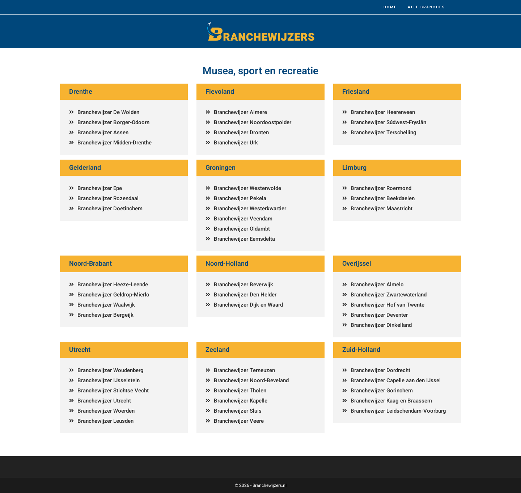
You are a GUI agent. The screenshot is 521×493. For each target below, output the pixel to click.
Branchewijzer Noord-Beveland (251, 380)
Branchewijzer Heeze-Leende (112, 284)
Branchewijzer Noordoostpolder (252, 122)
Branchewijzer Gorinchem (382, 391)
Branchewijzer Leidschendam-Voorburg (398, 411)
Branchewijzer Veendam (243, 219)
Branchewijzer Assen (102, 132)
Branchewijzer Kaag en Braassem (391, 401)
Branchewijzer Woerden (106, 411)
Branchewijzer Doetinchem (110, 208)
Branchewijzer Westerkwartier (250, 208)
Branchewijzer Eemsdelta (244, 239)
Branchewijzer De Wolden (108, 112)
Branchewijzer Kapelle (240, 401)
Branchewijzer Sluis (238, 411)
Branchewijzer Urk (236, 143)
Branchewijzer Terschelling (383, 132)
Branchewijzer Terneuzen (244, 370)
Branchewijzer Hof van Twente (387, 305)
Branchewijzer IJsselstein (108, 380)
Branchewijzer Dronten (241, 132)
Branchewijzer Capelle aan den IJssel (396, 380)
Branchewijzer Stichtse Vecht (113, 391)
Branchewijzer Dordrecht (380, 370)
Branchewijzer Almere (240, 112)
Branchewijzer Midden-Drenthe (114, 143)
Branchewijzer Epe (99, 188)
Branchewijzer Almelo (377, 284)
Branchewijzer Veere (239, 421)
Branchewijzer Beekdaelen (383, 198)
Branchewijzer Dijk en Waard (248, 305)
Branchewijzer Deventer (379, 315)
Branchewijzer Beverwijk (243, 284)
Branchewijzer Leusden (105, 421)
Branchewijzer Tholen (240, 391)
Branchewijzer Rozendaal (108, 198)
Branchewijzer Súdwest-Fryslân (388, 122)
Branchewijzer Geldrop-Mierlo (113, 295)
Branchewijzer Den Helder (245, 295)
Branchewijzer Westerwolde (247, 188)
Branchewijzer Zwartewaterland (389, 295)
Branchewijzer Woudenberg (110, 370)
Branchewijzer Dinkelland (381, 325)
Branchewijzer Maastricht (381, 208)
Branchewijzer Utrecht (104, 401)
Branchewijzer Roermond (381, 188)
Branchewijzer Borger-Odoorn (113, 122)
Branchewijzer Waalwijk (106, 305)
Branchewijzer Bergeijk (105, 315)
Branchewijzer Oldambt (242, 229)
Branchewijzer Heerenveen (383, 112)
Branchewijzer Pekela (240, 198)
